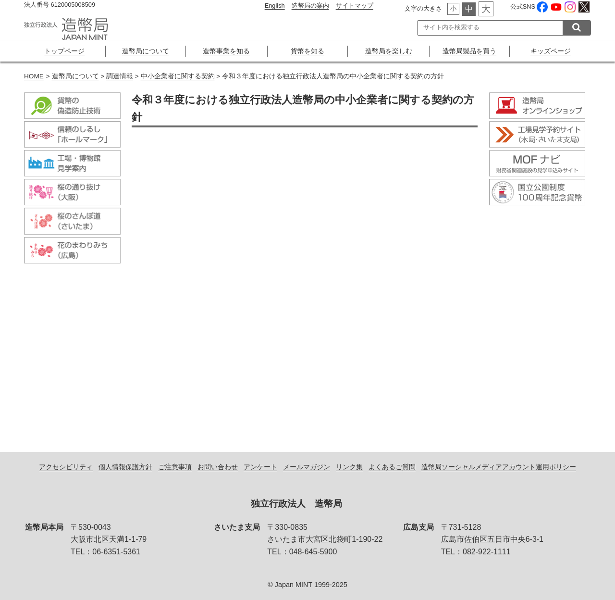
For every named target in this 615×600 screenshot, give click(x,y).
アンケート (260, 467)
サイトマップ (354, 5)
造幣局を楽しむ (388, 51)
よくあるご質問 (392, 467)
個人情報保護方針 (125, 467)
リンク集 (349, 467)
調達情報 (119, 76)
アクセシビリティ (66, 467)
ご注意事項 (175, 467)
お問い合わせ (217, 467)
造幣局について (145, 51)
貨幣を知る (307, 51)
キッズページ (550, 51)
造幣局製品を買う (469, 51)
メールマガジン (306, 467)
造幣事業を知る (226, 51)
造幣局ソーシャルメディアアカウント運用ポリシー (498, 467)
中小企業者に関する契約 (178, 76)
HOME (34, 76)
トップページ (64, 51)
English (275, 5)
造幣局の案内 (310, 5)
